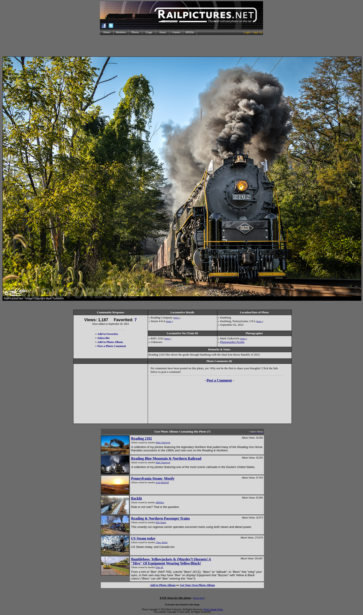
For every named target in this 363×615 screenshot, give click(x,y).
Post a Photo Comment (111, 346)
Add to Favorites (107, 334)
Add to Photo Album (110, 342)
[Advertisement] (181, 46)
